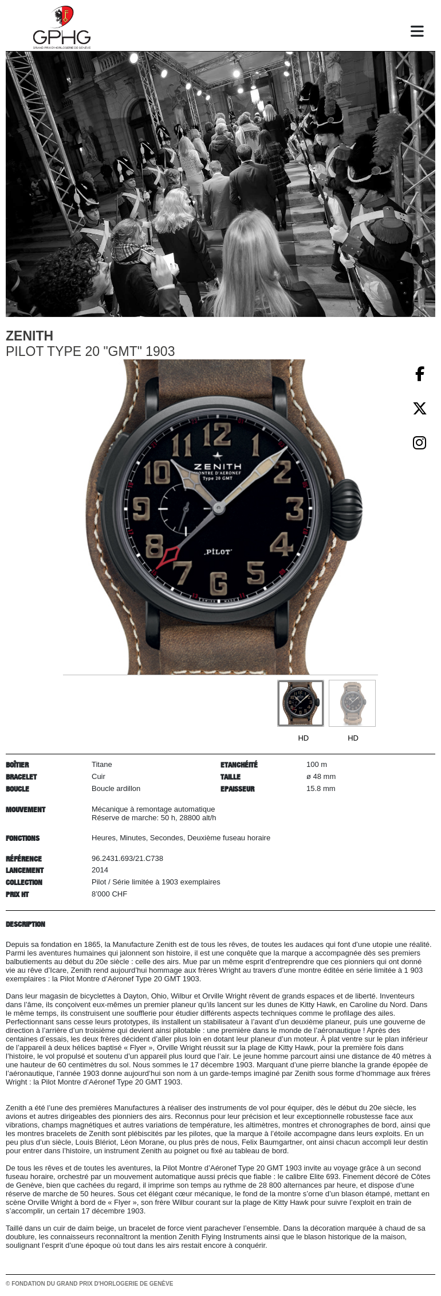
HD (303, 738)
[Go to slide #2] (352, 703)
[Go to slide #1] (301, 703)
